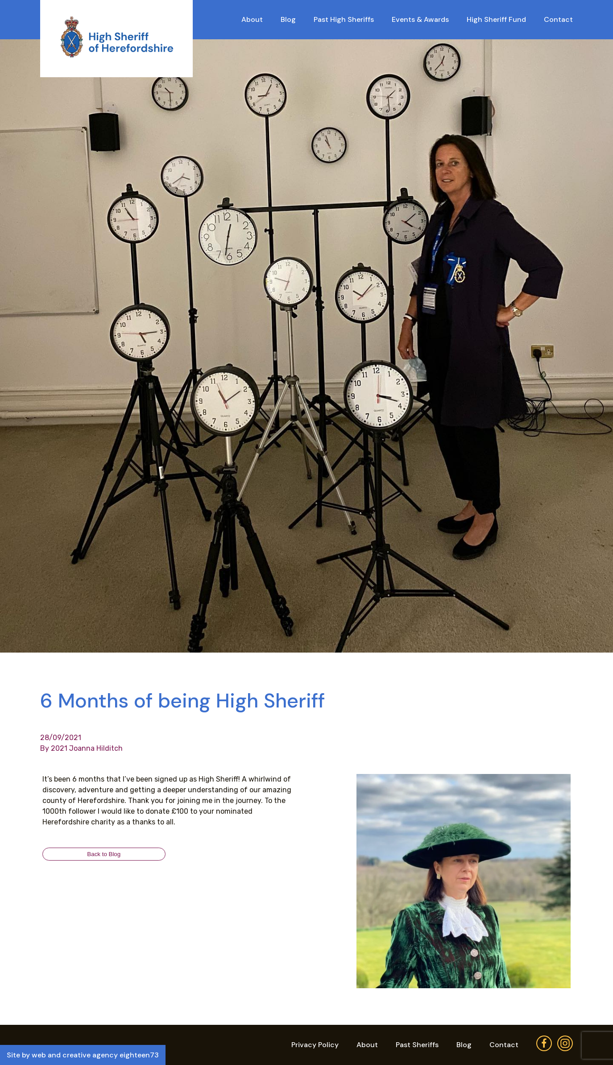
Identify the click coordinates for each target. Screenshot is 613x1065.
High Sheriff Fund (496, 19)
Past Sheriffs (417, 1044)
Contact (558, 19)
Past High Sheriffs (344, 19)
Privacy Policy (315, 1044)
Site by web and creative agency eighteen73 (83, 1055)
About (252, 19)
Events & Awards (420, 19)
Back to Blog (103, 854)
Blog (288, 19)
